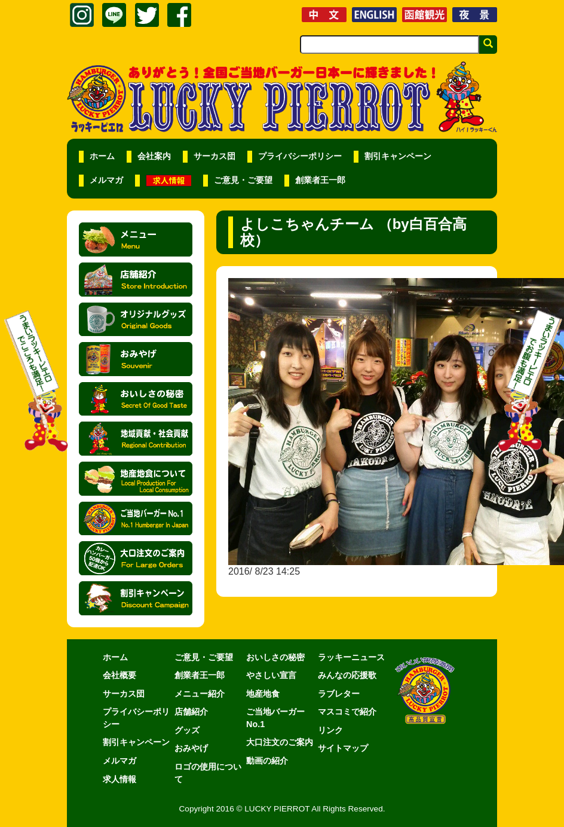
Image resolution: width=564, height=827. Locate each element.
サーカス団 (214, 156)
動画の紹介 (267, 760)
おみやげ (191, 748)
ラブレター (339, 693)
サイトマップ (343, 748)
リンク (330, 730)
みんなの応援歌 (347, 675)
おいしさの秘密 (275, 657)
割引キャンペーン (397, 156)
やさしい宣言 (271, 675)
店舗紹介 (191, 711)
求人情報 (119, 779)
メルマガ (106, 180)
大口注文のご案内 (279, 742)
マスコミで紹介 (347, 711)
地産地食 (263, 693)
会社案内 (154, 156)
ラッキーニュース (351, 657)
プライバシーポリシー (300, 156)
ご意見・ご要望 (243, 180)
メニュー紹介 (199, 693)
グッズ (187, 730)
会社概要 (119, 675)
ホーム (102, 156)
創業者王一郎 (320, 180)
